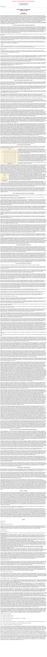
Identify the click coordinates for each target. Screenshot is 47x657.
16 (28, 225)
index (4, 6)
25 (14, 356)
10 (33, 146)
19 (32, 272)
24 (11, 347)
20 (4, 278)
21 (19, 287)
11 (30, 179)
